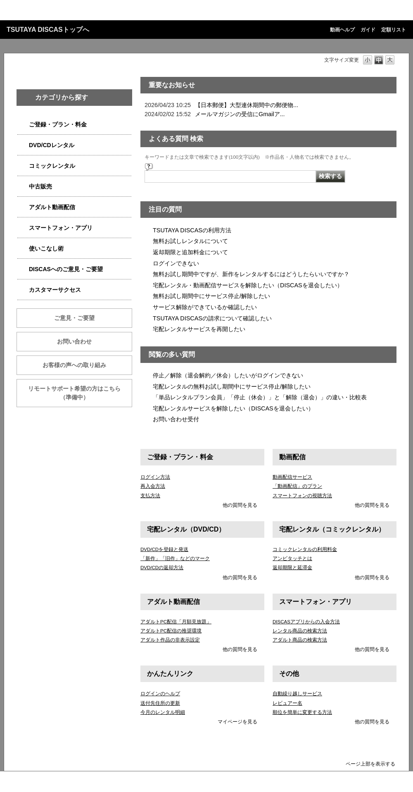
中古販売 (40, 186)
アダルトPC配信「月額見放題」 (175, 621)
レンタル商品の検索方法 (300, 630)
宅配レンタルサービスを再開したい (199, 329)
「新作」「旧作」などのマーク (175, 558)
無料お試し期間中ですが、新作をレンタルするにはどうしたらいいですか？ (251, 274)
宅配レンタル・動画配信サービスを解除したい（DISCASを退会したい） (248, 285)
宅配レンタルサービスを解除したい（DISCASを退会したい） (233, 408)
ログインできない (176, 263)
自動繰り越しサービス (297, 693)
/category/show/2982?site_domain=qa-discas (23, 228)
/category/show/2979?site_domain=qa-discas (23, 124)
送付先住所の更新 (160, 703)
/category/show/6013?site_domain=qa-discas (23, 186)
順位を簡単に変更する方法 (302, 712)
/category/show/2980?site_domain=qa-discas (23, 145)
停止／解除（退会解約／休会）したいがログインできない (228, 375)
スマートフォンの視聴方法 (302, 495)
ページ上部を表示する (370, 763)
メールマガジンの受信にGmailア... (240, 114)
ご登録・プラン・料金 (58, 124)
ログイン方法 (155, 477)
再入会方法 (152, 486)
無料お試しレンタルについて (190, 241)
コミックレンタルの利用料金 (305, 549)
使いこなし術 (46, 248)
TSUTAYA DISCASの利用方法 (192, 230)
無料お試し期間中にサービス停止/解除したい (211, 296)
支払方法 (150, 495)
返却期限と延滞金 (292, 567)
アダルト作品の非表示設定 (170, 639)
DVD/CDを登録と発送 (164, 549)
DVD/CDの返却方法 (161, 567)
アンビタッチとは (292, 558)
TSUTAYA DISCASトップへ (48, 29)
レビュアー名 (287, 703)
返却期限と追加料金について (190, 252)
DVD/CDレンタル (51, 145)
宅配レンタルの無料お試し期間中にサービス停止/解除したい (232, 386)
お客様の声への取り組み (74, 365)
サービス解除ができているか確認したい (205, 307)
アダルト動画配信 (52, 207)
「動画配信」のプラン (297, 486)
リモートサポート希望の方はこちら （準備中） (80, 393)
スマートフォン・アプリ (61, 227)
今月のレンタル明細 (162, 712)
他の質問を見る (240, 505)
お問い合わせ (74, 341)
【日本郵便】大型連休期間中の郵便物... (246, 105)
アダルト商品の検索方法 (300, 639)
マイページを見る (237, 722)
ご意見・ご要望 (74, 318)
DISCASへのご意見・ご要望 (66, 269)
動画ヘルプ (342, 30)
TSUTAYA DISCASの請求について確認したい (212, 318)
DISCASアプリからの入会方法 (306, 621)
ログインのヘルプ (160, 693)
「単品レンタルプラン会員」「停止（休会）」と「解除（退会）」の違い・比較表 (260, 397)
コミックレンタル (52, 165)
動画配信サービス (292, 477)
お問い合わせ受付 (176, 419)
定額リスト (393, 30)
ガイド (368, 30)
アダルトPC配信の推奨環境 (171, 630)
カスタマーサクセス (55, 289)
